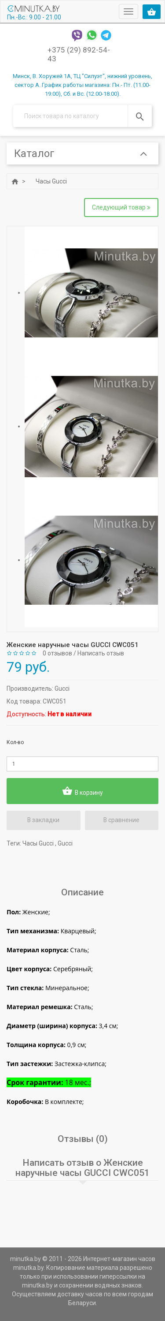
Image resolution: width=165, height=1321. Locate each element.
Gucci (62, 688)
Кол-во (15, 742)
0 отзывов (57, 653)
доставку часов (80, 1294)
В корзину (82, 791)
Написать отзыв (100, 653)
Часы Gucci (51, 181)
